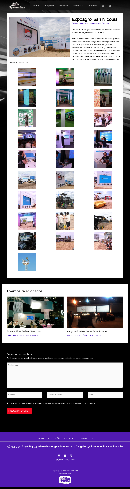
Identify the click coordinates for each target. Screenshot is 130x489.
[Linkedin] (108, 6)
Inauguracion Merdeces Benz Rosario (87, 331)
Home (37, 5)
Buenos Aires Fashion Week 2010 (25, 331)
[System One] (19, 5)
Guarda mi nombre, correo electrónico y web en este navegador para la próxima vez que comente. (52, 405)
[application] (81, 5)
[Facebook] (105, 6)
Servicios (63, 5)
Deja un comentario (80, 23)
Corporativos (96, 23)
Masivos (36, 335)
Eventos (77, 5)
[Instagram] (101, 6)
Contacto (91, 5)
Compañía (49, 5)
